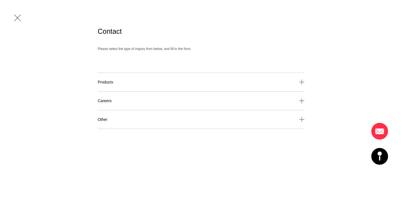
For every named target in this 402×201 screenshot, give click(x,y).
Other (102, 119)
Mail (379, 131)
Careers (105, 101)
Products (105, 82)
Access (379, 156)
